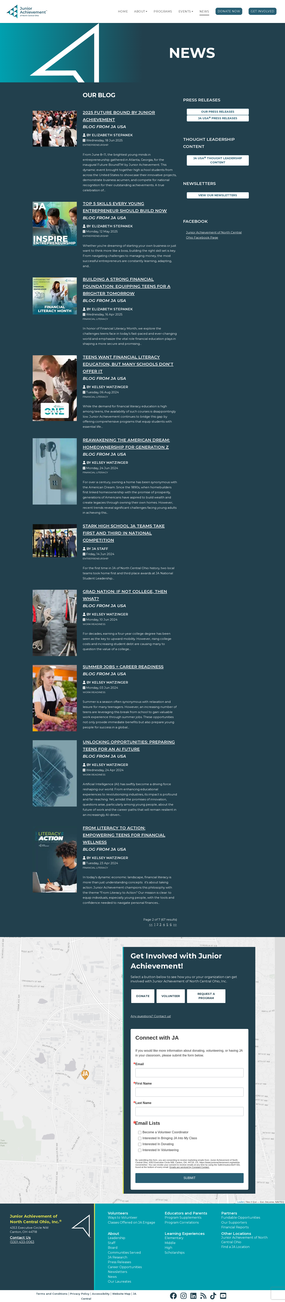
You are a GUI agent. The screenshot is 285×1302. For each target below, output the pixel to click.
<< (151, 924)
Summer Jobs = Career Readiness (123, 666)
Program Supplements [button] (183, 1217)
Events (185, 11)
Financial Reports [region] (235, 1227)
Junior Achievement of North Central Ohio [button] (244, 1240)
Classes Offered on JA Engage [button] (131, 1222)
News (204, 11)
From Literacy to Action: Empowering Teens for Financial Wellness (124, 835)
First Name (143, 1083)
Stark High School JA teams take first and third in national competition (124, 533)
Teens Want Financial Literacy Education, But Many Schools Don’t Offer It (128, 364)
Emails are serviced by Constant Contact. (189, 1167)
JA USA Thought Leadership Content (217, 160)
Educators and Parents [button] (186, 1213)
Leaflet (240, 1202)
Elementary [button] (174, 1238)
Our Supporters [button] (234, 1222)
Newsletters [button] (117, 1272)
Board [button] (113, 1248)
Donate (142, 996)
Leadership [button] (116, 1238)
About (139, 11)
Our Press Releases (217, 111)
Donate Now (229, 11)
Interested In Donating (158, 1144)
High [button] (168, 1248)
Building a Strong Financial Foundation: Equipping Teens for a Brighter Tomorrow (126, 286)
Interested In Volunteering (160, 1150)
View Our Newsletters (217, 195)
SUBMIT (189, 1178)
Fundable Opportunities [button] (240, 1217)
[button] (146, 11)
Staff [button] (111, 1243)
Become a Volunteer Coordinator (165, 1132)
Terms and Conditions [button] (51, 1293)
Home (123, 11)
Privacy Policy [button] (79, 1293)
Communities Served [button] (124, 1252)
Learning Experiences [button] (185, 1233)
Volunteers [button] (118, 1213)
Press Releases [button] (119, 1262)
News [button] (112, 1277)
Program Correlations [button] (182, 1222)
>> (175, 924)
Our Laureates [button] (119, 1281)
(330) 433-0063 (22, 1242)
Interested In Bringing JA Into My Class (169, 1138)
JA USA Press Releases (217, 118)
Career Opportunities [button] (125, 1267)
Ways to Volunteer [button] (122, 1217)
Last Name (143, 1103)
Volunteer (171, 996)
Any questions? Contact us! (151, 1016)
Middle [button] (170, 1243)
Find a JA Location (235, 1247)
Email (139, 1064)
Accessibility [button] (101, 1293)
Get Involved (262, 11)
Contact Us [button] (20, 1237)
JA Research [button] (117, 1257)
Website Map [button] (121, 1293)
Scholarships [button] (174, 1252)
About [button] (113, 1233)
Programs (163, 11)
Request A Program (206, 996)
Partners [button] (229, 1213)
